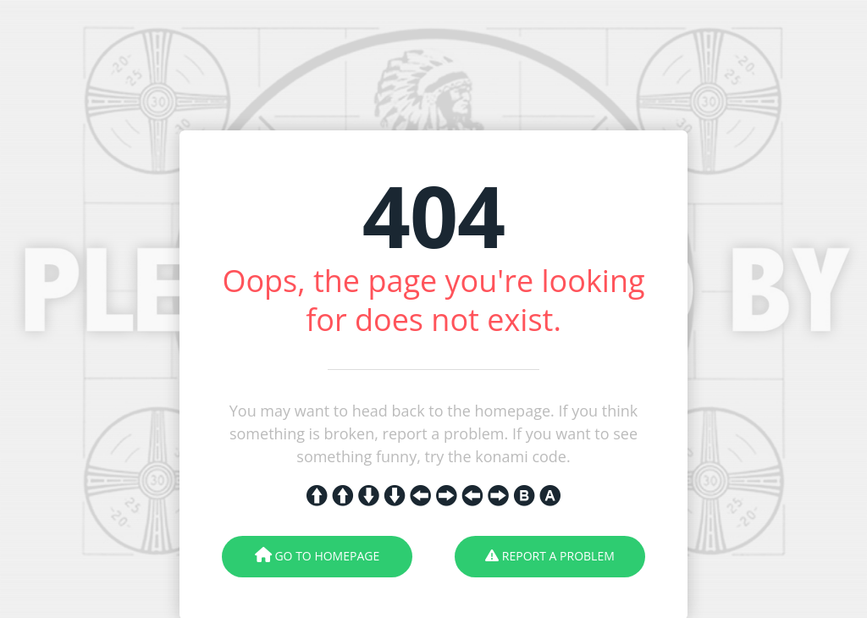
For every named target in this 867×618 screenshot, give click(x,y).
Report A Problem (550, 556)
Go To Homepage (317, 556)
